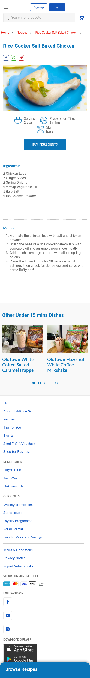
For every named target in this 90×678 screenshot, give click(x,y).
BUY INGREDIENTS (45, 144)
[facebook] (45, 601)
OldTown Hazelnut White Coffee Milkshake (65, 365)
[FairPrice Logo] (19, 7)
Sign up (39, 7)
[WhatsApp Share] (13, 58)
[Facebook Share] (6, 58)
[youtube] (45, 615)
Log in (57, 7)
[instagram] (45, 629)
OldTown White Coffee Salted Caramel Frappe (18, 365)
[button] (33, 383)
